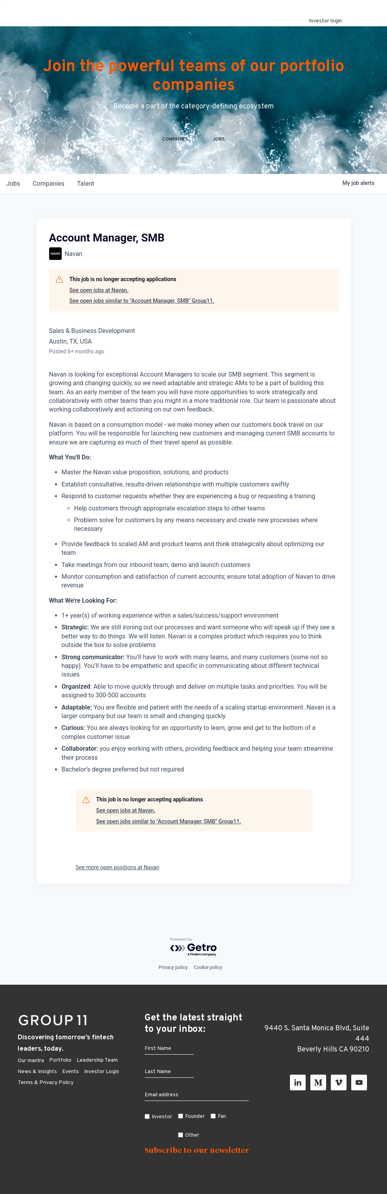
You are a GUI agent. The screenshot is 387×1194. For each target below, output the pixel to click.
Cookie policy (208, 967)
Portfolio (60, 1060)
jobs (13, 199)
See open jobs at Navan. (99, 305)
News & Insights (37, 1071)
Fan (222, 1116)
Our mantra (31, 1060)
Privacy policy (172, 967)
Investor (162, 1117)
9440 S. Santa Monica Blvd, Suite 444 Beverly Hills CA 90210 (316, 1039)
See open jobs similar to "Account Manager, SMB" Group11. (142, 316)
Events (70, 1071)
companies (48, 199)
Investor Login (101, 1071)
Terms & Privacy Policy (45, 1082)
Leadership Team (97, 1060)
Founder (195, 1116)
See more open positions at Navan (118, 883)
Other (192, 1135)
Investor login (325, 21)
